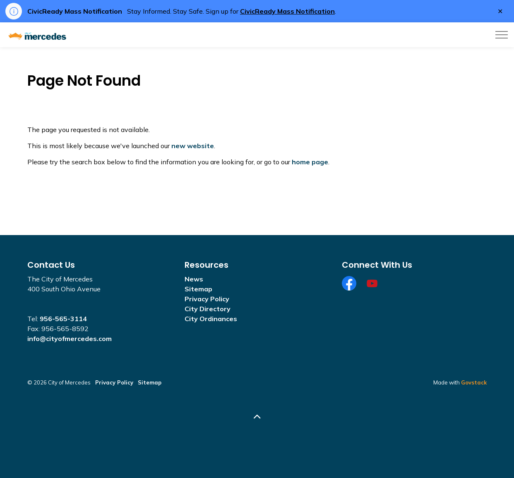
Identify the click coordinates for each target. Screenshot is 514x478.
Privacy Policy (207, 299)
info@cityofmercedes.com (69, 338)
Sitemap (198, 289)
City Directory (208, 309)
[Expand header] (501, 34)
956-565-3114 (63, 319)
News (194, 279)
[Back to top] (257, 417)
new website (192, 146)
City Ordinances (211, 319)
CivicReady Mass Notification (287, 11)
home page (310, 162)
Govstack (474, 382)
